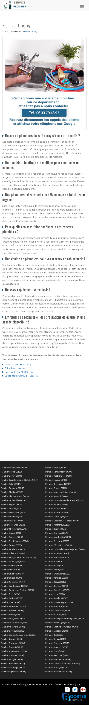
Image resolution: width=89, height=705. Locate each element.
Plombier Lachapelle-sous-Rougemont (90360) (65, 549)
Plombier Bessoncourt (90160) (58, 484)
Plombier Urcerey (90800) (56, 614)
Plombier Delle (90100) (55, 561)
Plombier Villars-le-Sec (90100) (14, 651)
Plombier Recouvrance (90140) (58, 671)
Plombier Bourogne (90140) (12, 488)
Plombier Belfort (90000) (11, 475)
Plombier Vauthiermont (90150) (58, 475)
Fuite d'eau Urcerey (15, 368)
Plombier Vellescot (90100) (12, 610)
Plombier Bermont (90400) (56, 504)
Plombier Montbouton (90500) (58, 659)
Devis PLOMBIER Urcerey (18, 364)
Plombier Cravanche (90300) (57, 541)
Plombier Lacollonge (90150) (13, 667)
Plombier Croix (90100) (10, 569)
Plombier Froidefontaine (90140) (15, 541)
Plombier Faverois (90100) (12, 647)
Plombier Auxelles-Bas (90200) (58, 537)
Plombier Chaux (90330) (55, 651)
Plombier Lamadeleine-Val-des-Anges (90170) (64, 500)
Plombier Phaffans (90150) (12, 492)
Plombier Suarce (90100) (11, 577)
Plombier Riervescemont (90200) (15, 496)
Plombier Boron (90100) (55, 565)
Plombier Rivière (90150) (55, 528)
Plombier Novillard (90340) (56, 512)
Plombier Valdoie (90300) (11, 565)
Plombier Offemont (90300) (12, 516)
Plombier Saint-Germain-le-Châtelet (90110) (19, 479)
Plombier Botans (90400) (55, 581)
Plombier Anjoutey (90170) (56, 647)
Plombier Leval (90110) (55, 594)
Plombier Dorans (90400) (55, 639)
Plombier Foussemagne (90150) (59, 602)
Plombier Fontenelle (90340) (13, 663)
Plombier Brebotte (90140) (56, 606)
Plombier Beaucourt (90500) (57, 655)
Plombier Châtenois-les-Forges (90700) (62, 520)
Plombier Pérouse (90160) (56, 577)
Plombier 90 (15, 31)
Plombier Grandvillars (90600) (58, 573)
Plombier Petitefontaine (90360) (14, 622)
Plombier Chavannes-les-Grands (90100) (62, 663)
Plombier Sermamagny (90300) (58, 471)
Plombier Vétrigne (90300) (12, 659)
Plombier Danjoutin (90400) (56, 496)
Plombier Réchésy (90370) (56, 586)
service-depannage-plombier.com (25, 684)
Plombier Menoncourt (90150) (13, 512)
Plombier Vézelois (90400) (12, 520)
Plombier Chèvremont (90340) (14, 528)
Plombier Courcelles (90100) (13, 581)
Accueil (5, 31)
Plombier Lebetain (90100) (56, 630)
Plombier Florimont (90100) (12, 655)
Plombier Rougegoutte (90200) (14, 618)
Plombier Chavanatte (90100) (57, 610)
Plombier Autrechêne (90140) (58, 508)
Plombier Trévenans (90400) (13, 553)
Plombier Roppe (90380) (11, 545)
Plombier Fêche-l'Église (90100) (58, 545)
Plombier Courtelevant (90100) (14, 467)
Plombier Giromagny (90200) (13, 561)
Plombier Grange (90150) (11, 639)
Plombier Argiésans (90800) (57, 553)
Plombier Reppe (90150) (11, 471)
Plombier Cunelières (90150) (57, 590)
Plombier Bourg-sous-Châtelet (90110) (17, 590)
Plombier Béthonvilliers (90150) (14, 500)
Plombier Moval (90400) (55, 569)
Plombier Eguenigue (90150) (57, 643)
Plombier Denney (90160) (11, 508)
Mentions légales (72, 684)
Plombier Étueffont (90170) (12, 573)
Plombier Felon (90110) (10, 484)
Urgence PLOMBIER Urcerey (19, 372)
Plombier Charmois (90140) (57, 532)
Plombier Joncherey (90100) (57, 524)
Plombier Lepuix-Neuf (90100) (13, 671)
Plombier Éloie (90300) (10, 602)
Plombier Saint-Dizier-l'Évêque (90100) (61, 626)
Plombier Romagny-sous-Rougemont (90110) (64, 618)
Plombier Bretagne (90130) (57, 667)
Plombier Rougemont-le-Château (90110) (18, 557)
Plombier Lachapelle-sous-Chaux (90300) (18, 634)
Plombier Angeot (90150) (11, 504)
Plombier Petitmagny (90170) (57, 622)
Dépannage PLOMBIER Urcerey (21, 375)
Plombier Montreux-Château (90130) (60, 492)
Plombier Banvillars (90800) (57, 598)
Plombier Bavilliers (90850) (12, 598)
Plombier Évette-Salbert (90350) (15, 586)
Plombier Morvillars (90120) (57, 557)
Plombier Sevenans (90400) (12, 630)
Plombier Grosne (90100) (56, 488)
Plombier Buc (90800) (54, 634)
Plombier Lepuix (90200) (11, 532)
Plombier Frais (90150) (10, 594)
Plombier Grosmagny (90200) (57, 516)
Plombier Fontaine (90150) (12, 537)
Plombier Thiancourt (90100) (13, 643)
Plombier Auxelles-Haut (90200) (14, 549)
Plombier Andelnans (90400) (13, 626)
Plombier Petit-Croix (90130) (13, 524)
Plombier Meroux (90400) (56, 479)
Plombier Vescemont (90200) (13, 606)
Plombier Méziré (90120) (55, 467)
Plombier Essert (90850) (11, 614)
